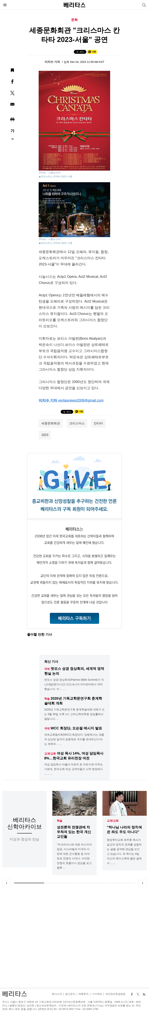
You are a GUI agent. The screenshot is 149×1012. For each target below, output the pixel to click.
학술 (59, 820)
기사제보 (97, 993)
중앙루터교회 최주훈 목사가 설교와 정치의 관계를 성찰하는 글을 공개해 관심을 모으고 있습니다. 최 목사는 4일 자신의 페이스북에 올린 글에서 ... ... (124, 851)
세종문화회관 (50, 423)
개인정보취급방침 (115, 993)
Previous (6, 883)
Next (142, 883)
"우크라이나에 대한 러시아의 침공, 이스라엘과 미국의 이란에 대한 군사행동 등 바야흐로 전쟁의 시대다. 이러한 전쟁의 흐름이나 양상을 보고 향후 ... (74, 856)
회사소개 (57, 993)
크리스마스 (77, 423)
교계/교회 (112, 820)
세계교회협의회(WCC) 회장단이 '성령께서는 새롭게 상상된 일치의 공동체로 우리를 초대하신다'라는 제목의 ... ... (74, 739)
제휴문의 (83, 993)
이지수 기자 (53, 61)
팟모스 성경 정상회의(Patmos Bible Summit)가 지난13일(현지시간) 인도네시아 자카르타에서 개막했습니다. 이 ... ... (74, 684)
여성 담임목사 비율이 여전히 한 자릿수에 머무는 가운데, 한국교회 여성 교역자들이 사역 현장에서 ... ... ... (73, 769)
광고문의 (70, 993)
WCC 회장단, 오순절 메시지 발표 (76, 728)
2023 (44, 435)
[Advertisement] (74, 937)
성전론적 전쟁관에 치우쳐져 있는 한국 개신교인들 (74, 831)
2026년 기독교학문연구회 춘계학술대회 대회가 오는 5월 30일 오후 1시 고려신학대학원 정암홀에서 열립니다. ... (74, 714)
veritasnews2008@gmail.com (81, 400)
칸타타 (98, 423)
